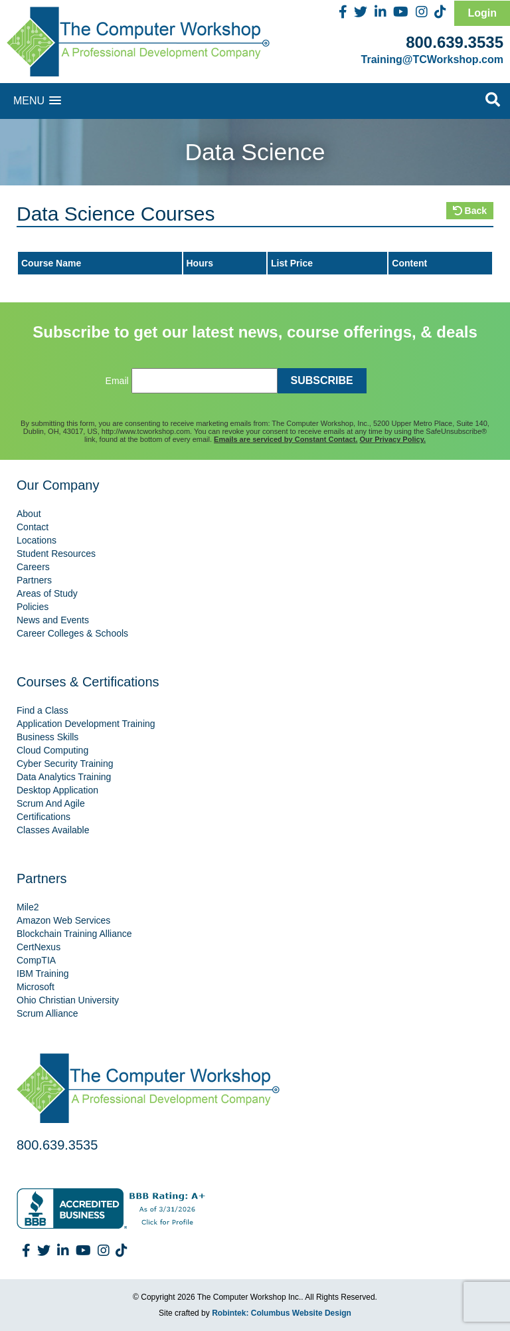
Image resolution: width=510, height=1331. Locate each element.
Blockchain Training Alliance (74, 933)
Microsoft (35, 986)
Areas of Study (47, 593)
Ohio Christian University (68, 1000)
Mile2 (28, 907)
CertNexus (38, 947)
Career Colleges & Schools (72, 633)
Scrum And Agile (51, 803)
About (29, 513)
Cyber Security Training (65, 763)
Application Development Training (86, 723)
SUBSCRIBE (322, 380)
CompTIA (36, 960)
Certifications (43, 816)
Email (117, 380)
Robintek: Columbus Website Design (281, 1313)
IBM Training (43, 973)
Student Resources (56, 553)
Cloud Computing (52, 750)
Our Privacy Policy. (393, 439)
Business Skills (47, 737)
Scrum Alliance (47, 1013)
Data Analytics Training (64, 776)
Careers (33, 567)
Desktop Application (57, 790)
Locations (36, 540)
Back (470, 210)
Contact (32, 527)
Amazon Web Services (63, 920)
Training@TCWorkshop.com (432, 59)
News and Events (53, 620)
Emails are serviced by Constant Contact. (285, 439)
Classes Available (53, 830)
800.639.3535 (454, 42)
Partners (34, 580)
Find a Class (42, 710)
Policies (32, 606)
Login (482, 13)
